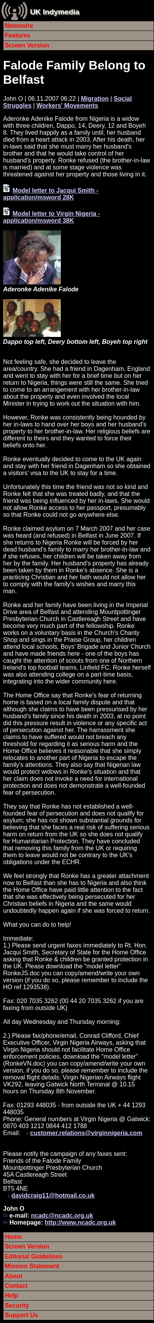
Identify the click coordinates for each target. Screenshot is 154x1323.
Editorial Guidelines (33, 1256)
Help (11, 1295)
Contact (16, 1285)
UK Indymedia (54, 12)
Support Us (21, 1315)
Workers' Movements (67, 105)
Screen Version (27, 45)
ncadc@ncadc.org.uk (62, 1215)
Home (13, 1236)
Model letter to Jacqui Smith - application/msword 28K (51, 194)
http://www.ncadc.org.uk (80, 1222)
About (13, 1276)
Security (17, 1305)
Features (17, 35)
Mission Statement (32, 1266)
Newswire (19, 25)
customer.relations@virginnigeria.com (86, 1133)
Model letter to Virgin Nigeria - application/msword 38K (51, 217)
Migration (95, 98)
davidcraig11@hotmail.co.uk (53, 1195)
